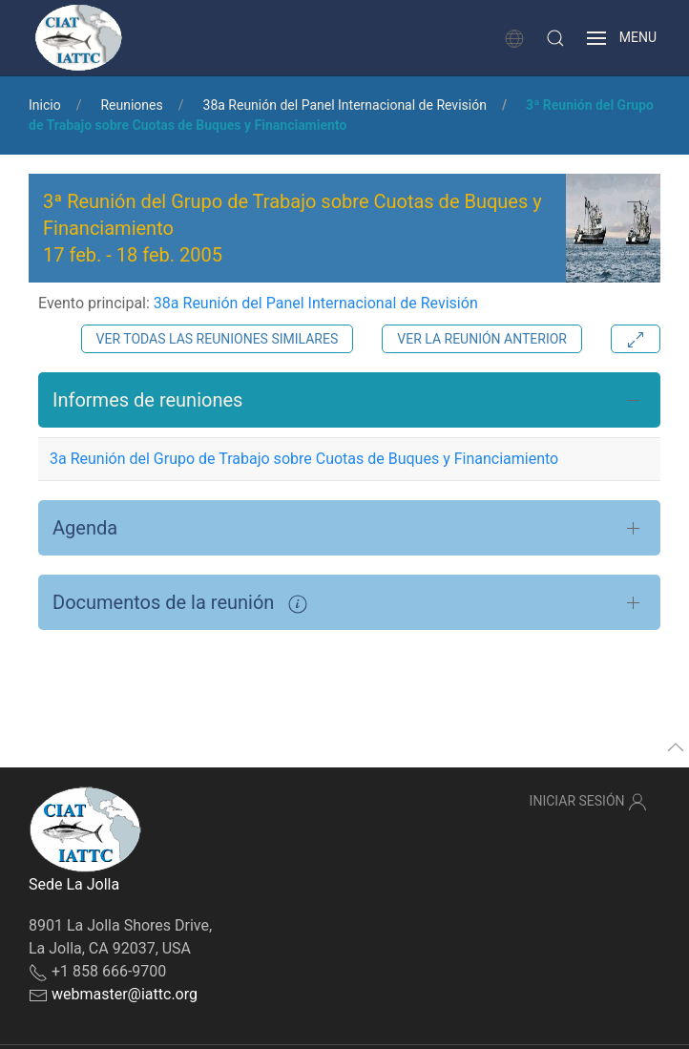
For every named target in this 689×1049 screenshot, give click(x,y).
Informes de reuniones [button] (147, 399)
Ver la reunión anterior (482, 338)
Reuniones (131, 105)
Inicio (45, 105)
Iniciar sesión (588, 801)
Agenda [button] (84, 527)
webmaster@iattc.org (125, 994)
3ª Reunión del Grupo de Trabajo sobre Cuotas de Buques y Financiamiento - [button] (292, 228)
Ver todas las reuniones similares (217, 338)
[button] (555, 38)
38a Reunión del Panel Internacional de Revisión (345, 105)
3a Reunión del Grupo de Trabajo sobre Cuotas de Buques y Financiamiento (304, 459)
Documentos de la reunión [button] (179, 602)
